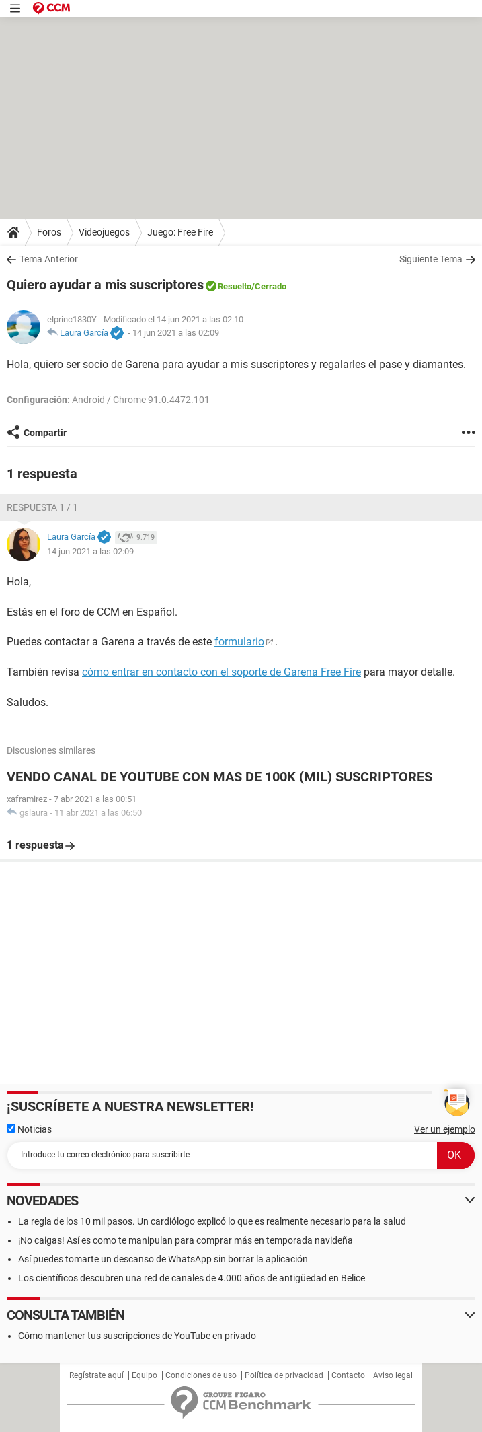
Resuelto (234, 286)
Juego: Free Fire (180, 232)
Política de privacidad (284, 1375)
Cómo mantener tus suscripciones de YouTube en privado (137, 1335)
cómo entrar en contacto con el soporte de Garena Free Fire (221, 672)
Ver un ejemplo (444, 1129)
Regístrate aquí (96, 1375)
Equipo (144, 1375)
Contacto (348, 1375)
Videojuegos (104, 232)
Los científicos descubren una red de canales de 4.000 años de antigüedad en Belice (191, 1278)
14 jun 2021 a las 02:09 (175, 333)
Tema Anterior (48, 259)
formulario (239, 641)
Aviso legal (393, 1375)
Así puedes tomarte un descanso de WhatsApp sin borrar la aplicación (163, 1259)
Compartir (45, 432)
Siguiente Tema (431, 259)
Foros (49, 232)
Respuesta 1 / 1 (42, 507)
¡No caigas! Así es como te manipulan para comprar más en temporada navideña (185, 1240)
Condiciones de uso (201, 1375)
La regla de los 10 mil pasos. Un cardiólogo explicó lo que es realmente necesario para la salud (212, 1221)
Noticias (29, 1129)
